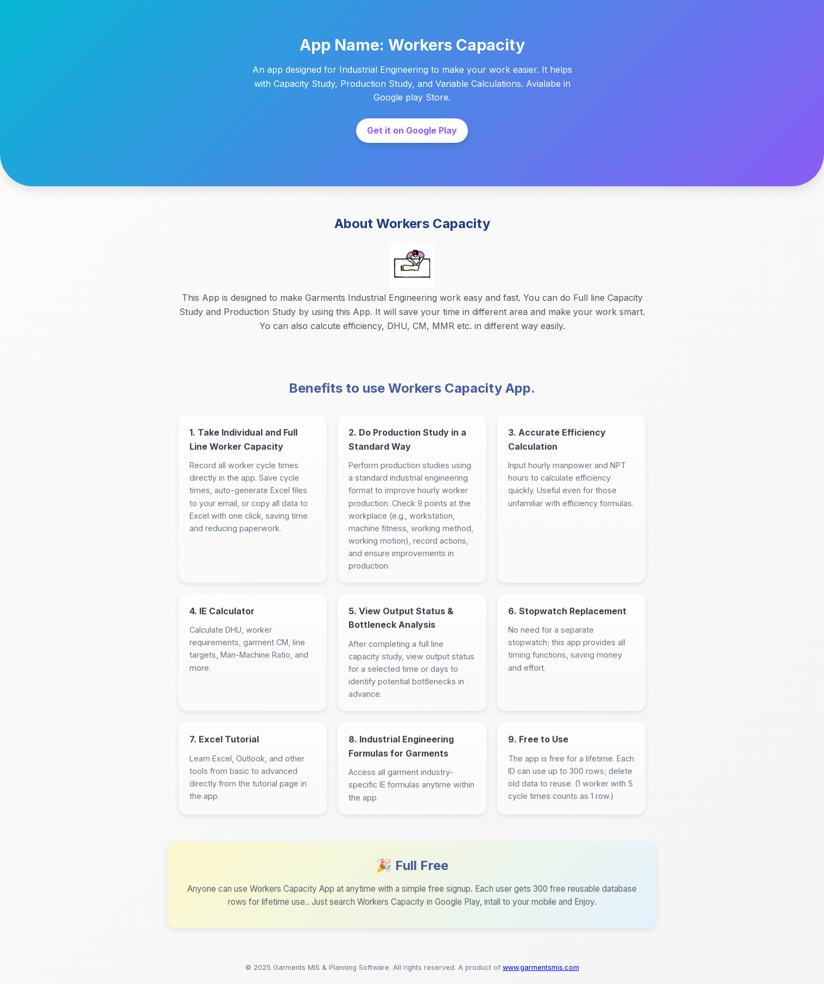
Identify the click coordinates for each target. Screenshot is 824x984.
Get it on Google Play (412, 130)
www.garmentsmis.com (541, 967)
